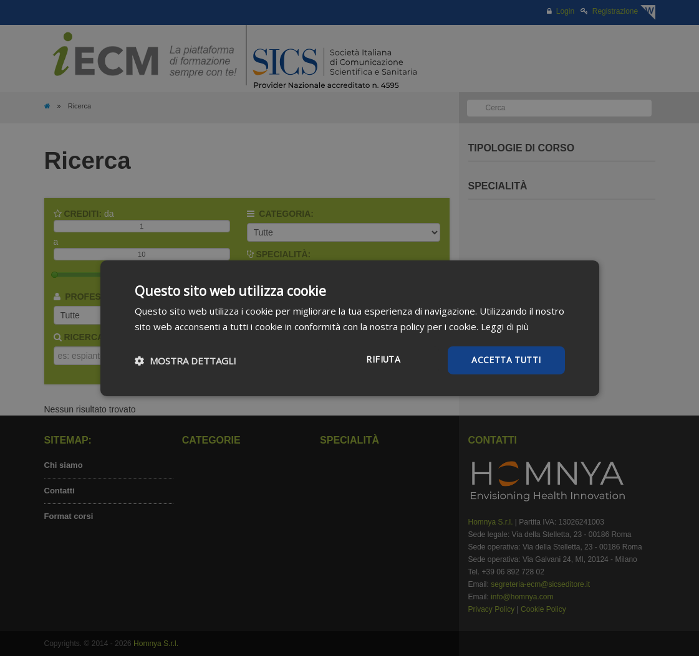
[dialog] (349, 328)
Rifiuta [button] (382, 359)
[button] (185, 360)
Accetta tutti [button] (506, 360)
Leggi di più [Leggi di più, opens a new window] (505, 326)
